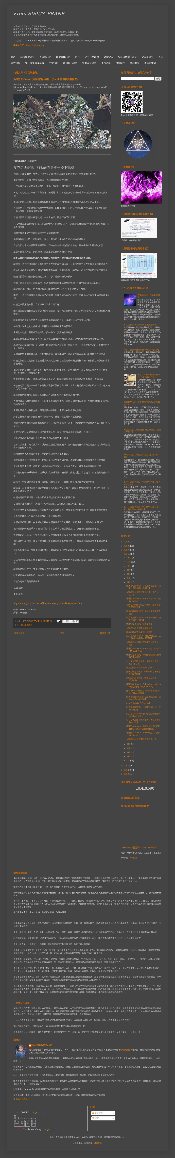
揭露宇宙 (108, 57)
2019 (126, 541)
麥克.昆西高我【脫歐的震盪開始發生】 (141, 324)
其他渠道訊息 (27, 57)
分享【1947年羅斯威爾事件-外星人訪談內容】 (148, 376)
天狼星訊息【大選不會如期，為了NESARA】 (141, 679)
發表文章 (97, 1113)
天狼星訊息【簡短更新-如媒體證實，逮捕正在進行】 (142, 431)
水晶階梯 (120, 63)
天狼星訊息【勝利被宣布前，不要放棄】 (142, 643)
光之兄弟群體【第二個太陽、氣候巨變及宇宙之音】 (143, 606)
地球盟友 (134, 63)
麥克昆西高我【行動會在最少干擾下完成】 (143, 612)
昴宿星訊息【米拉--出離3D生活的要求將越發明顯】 (143, 673)
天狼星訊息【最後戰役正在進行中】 (142, 739)
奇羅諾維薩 (150, 63)
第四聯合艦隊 (126, 1049)
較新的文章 (19, 633)
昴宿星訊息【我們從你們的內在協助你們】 (141, 456)
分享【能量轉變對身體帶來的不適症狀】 (142, 349)
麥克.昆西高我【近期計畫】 (138, 703)
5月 (129, 744)
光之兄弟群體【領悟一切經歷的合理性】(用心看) (142, 662)
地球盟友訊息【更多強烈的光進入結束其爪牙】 (142, 403)
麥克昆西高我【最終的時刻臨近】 (141, 667)
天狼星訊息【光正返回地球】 (148, 296)
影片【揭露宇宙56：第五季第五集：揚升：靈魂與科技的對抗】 (141, 508)
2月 (129, 756)
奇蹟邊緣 (106, 63)
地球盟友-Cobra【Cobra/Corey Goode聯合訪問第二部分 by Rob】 (143, 685)
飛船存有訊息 (89, 63)
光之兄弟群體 (92, 57)
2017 (127, 550)
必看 (13, 57)
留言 (95, 1118)
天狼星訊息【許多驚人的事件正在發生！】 (142, 593)
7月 (129, 578)
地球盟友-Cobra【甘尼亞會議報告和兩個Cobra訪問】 (143, 656)
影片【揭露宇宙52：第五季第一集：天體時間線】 (143, 708)
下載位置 (133, 857)
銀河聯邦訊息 (70, 63)
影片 (77, 57)
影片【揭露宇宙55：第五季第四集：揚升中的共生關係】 (143, 619)
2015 (126, 765)
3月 (129, 752)
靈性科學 (15, 63)
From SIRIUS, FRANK (39, 14)
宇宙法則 (53, 63)
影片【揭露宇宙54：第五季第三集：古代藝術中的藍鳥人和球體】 (143, 637)
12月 (129, 557)
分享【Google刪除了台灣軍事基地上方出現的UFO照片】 (143, 692)
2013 (126, 774)
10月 (129, 566)
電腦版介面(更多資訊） (36, 45)
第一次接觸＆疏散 (34, 63)
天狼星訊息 (45, 57)
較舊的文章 (105, 633)
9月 (129, 570)
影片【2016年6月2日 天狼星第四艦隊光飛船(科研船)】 (143, 715)
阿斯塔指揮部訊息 (127, 57)
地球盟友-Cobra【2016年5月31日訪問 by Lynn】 (143, 734)
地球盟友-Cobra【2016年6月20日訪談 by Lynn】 (143, 600)
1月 (128, 760)
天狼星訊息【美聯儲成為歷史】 (140, 628)
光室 (160, 57)
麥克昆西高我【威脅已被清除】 (140, 632)
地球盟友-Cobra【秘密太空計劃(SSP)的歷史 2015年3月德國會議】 (143, 727)
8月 (129, 574)
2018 (126, 546)
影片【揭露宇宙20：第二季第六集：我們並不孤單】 (142, 483)
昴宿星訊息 (147, 57)
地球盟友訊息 (63, 57)
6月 (129, 582)
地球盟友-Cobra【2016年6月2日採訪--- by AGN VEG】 (143, 650)
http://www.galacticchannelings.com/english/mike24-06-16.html (48, 603)
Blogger (97, 1143)
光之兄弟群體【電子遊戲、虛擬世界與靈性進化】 (143, 721)
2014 (127, 770)
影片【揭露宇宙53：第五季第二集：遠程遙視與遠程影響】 (143, 698)
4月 (129, 748)
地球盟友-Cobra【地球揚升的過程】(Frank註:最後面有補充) (45, 79)
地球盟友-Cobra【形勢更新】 (139, 624)
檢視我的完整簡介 (21, 1099)
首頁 (62, 633)
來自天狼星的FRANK (42, 1045)
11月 (129, 562)
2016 (126, 554)
